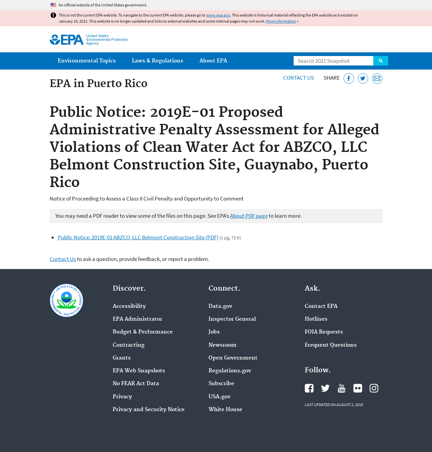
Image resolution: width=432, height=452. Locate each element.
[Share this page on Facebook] (349, 78)
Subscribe (221, 384)
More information (281, 21)
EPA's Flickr (357, 388)
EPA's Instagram (374, 388)
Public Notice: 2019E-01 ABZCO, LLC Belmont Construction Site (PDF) (138, 237)
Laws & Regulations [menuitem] (157, 61)
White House (225, 410)
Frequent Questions (331, 345)
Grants (122, 358)
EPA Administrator (137, 319)
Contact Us (298, 77)
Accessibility (129, 306)
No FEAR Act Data (136, 384)
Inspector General (232, 319)
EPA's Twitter (325, 388)
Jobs (214, 332)
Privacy (122, 397)
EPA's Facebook (309, 388)
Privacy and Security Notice (149, 410)
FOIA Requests (324, 332)
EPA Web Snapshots (139, 371)
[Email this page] (377, 78)
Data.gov (220, 306)
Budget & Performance (143, 332)
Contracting (128, 345)
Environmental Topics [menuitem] (87, 61)
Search (380, 60)
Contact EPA (321, 306)
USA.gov (220, 397)
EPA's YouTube (341, 388)
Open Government (233, 358)
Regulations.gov (230, 371)
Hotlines (316, 319)
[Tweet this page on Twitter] (363, 78)
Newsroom (223, 345)
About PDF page (249, 215)
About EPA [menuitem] (213, 61)
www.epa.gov (218, 15)
